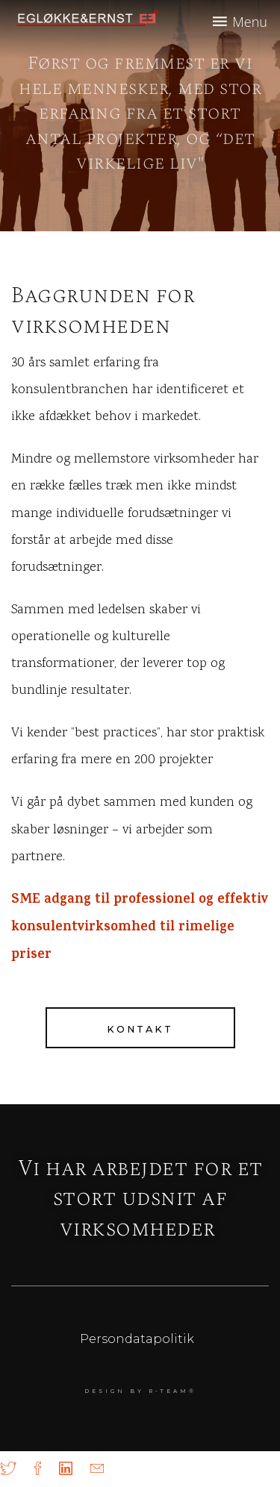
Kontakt (140, 1029)
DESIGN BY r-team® (140, 1391)
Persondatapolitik (137, 1339)
